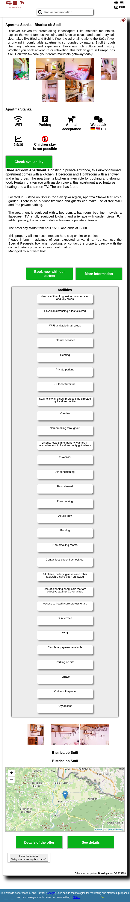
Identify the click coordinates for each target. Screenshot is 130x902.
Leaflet (98, 829)
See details (91, 842)
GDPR (76, 897)
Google (51, 892)
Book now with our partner (49, 274)
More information (99, 274)
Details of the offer (39, 842)
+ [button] (11, 773)
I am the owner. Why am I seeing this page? (29, 858)
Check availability (29, 162)
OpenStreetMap (115, 829)
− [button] (11, 780)
